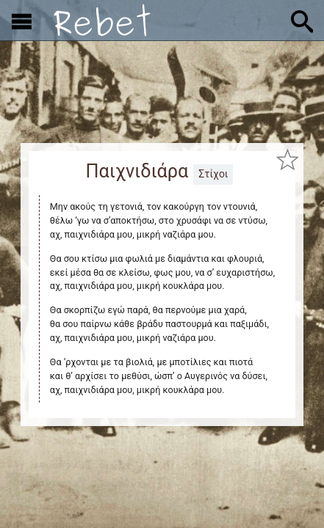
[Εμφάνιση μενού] (21, 20)
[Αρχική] (102, 20)
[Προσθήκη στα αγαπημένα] (287, 160)
